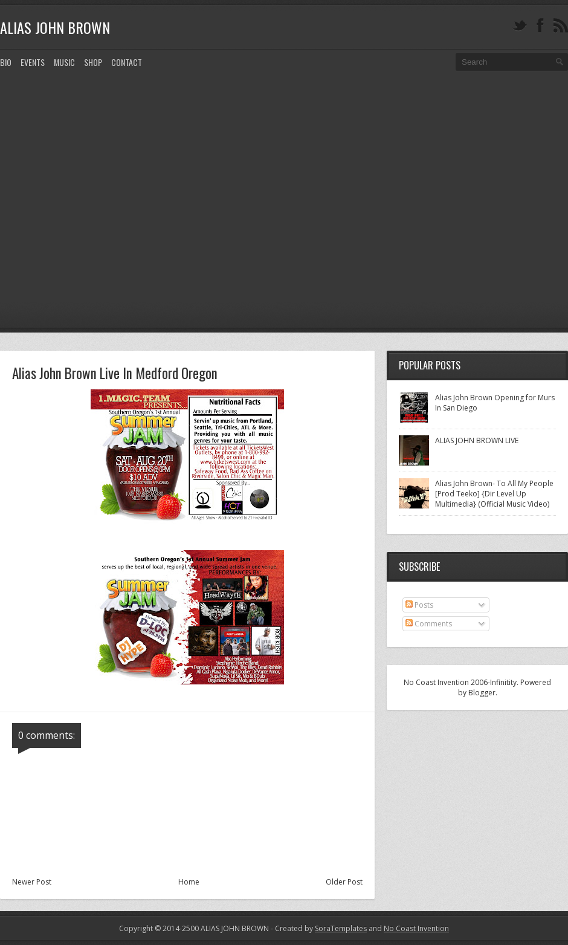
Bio (5, 62)
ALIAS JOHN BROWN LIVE (476, 440)
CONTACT (126, 62)
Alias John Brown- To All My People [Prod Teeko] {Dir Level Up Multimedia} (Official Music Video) (494, 493)
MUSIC (64, 62)
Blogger (481, 692)
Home (188, 882)
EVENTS (33, 62)
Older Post (344, 882)
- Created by (318, 928)
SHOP (93, 62)
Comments (428, 624)
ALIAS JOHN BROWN (55, 27)
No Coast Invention (416, 928)
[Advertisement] (123, 209)
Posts (419, 605)
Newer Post (31, 882)
